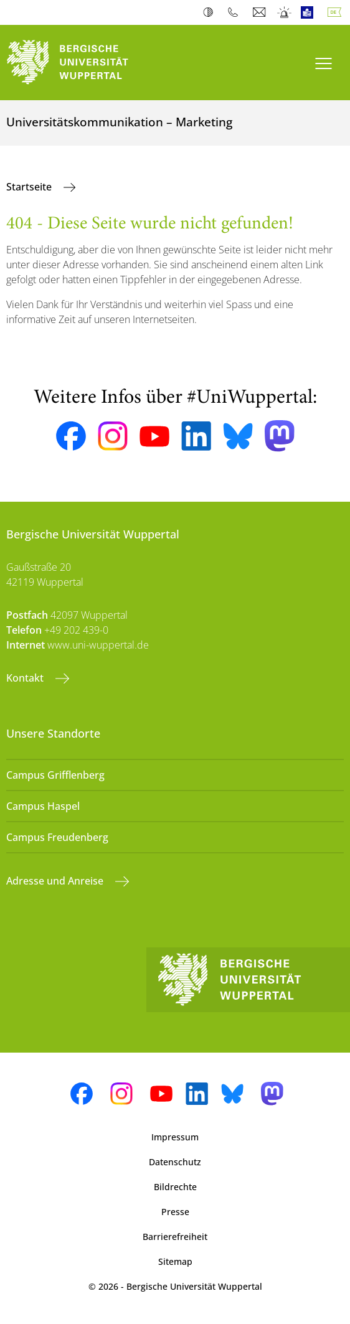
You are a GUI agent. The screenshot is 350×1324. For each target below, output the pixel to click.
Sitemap (175, 1261)
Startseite (30, 187)
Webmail (260, 12)
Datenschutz (175, 1162)
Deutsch (337, 12)
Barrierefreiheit (175, 1236)
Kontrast (211, 12)
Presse (175, 1212)
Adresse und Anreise (56, 881)
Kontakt (26, 678)
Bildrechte (175, 1187)
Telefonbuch (236, 12)
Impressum (175, 1137)
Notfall (285, 12)
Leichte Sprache (310, 12)
